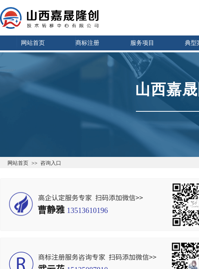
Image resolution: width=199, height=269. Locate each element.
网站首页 (17, 163)
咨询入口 (50, 163)
